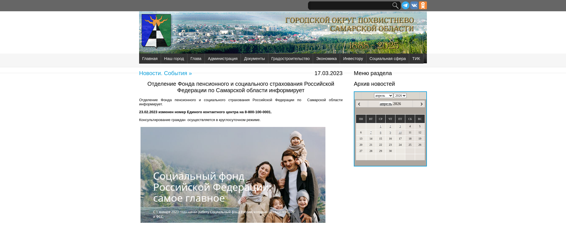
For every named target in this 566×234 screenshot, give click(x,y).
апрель (386, 104)
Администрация (223, 58)
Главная (150, 58)
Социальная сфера (388, 58)
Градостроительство (290, 58)
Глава (196, 58)
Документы (254, 58)
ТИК (416, 58)
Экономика (326, 58)
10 (400, 132)
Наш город (174, 58)
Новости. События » (165, 73)
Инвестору (353, 58)
